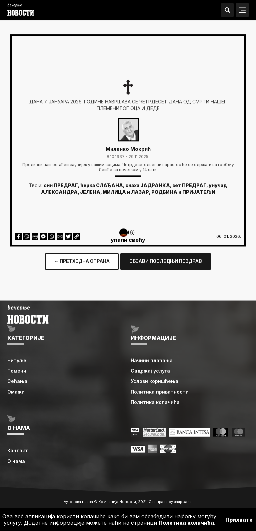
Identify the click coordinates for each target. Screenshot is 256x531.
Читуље (16, 360)
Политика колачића (155, 402)
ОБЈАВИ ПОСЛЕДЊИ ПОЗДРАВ (165, 261)
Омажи (16, 392)
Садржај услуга (150, 371)
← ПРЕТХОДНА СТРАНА (82, 261)
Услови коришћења (154, 381)
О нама (16, 461)
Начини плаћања (152, 360)
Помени (16, 371)
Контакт (17, 450)
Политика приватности (160, 392)
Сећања (17, 381)
